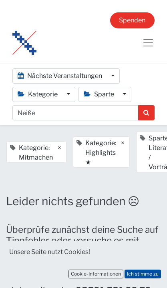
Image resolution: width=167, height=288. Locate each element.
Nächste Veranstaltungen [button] (60, 76)
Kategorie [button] (38, 94)
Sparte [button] (99, 94)
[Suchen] (146, 112)
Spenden (132, 20)
